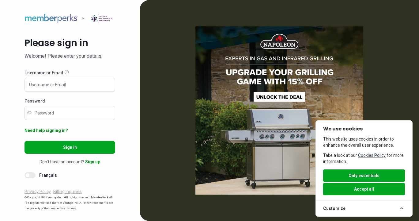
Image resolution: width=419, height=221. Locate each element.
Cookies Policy (372, 155)
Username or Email (44, 72)
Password (35, 101)
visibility (29, 112)
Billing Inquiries (67, 191)
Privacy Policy (38, 191)
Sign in (70, 147)
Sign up (92, 161)
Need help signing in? (46, 130)
